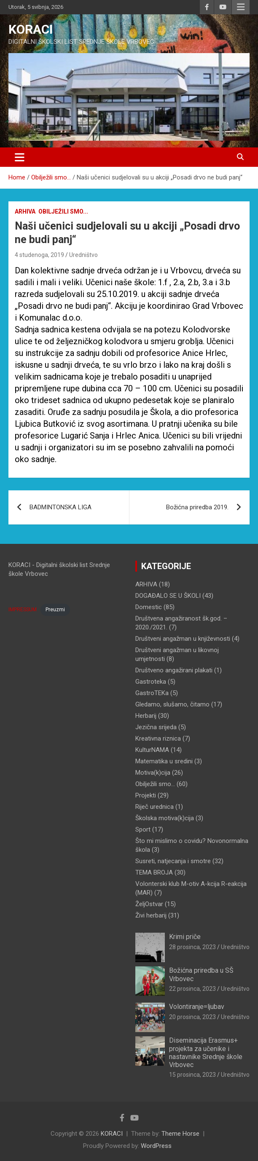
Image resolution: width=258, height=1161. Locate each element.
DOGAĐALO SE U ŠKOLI (168, 595)
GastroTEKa (152, 693)
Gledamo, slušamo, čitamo (172, 704)
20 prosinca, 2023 (192, 1017)
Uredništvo (83, 254)
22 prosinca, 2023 (192, 988)
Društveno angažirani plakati (173, 670)
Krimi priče (185, 937)
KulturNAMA (152, 750)
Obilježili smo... (63, 211)
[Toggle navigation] (19, 157)
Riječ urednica (154, 807)
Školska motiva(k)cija (164, 818)
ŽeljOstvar (149, 904)
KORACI (30, 29)
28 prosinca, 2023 (192, 947)
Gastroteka (150, 681)
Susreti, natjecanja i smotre (173, 861)
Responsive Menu (241, 7)
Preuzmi (55, 610)
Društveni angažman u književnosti (182, 638)
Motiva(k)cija (152, 772)
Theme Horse (180, 1133)
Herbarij (145, 716)
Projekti (145, 795)
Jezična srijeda (156, 727)
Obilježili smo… (155, 784)
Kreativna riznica (158, 738)
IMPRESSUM (22, 610)
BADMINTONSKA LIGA (60, 507)
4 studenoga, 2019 (39, 254)
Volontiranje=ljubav (196, 1007)
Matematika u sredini (164, 761)
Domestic (148, 607)
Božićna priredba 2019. (197, 507)
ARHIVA (25, 211)
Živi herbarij (151, 915)
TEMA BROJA (154, 872)
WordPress (156, 1146)
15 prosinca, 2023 (192, 1074)
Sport (142, 829)
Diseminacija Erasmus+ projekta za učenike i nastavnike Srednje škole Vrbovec (205, 1052)
